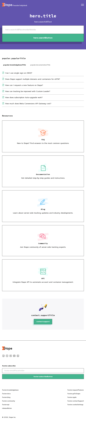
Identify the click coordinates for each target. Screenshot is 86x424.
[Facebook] (3, 356)
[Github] (14, 356)
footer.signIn (72, 397)
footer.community (8, 401)
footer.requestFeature (75, 390)
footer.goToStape (73, 394)
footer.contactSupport (75, 401)
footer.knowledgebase (10, 390)
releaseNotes (7, 408)
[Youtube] (10, 356)
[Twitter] (7, 356)
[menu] (82, 4)
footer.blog (6, 397)
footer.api (5, 404)
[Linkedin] (18, 356)
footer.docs (6, 394)
